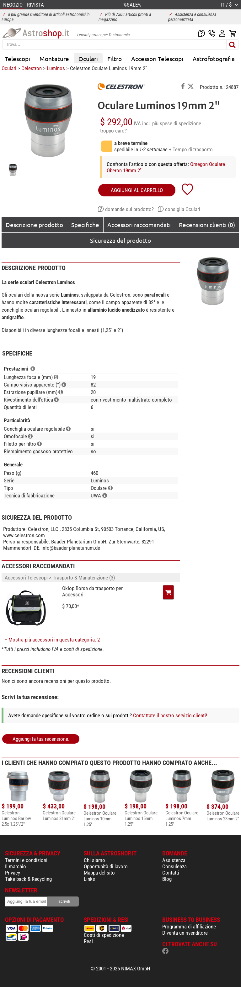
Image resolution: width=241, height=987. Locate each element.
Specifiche (85, 224)
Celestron (31, 68)
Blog (167, 879)
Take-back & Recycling (28, 879)
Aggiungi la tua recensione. (41, 739)
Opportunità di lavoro (106, 866)
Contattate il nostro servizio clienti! (170, 715)
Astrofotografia (214, 58)
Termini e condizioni (26, 860)
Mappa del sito (99, 873)
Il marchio (15, 866)
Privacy (12, 873)
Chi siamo (94, 860)
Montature (54, 58)
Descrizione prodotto (34, 224)
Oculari (88, 58)
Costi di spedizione (104, 935)
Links (89, 879)
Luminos (56, 68)
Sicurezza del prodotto (120, 240)
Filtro (114, 58)
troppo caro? (113, 130)
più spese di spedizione (176, 123)
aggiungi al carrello (137, 190)
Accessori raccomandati (139, 224)
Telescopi (17, 58)
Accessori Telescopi (157, 58)
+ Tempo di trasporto (191, 149)
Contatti (170, 873)
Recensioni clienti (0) (207, 224)
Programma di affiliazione (189, 926)
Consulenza (174, 866)
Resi (88, 941)
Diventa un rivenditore (185, 933)
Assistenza (173, 860)
